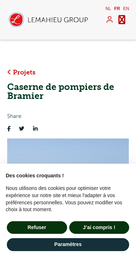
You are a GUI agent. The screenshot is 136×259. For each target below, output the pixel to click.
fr (117, 8)
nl (108, 8)
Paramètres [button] (67, 244)
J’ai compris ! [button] (99, 227)
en (126, 8)
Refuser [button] (37, 227)
